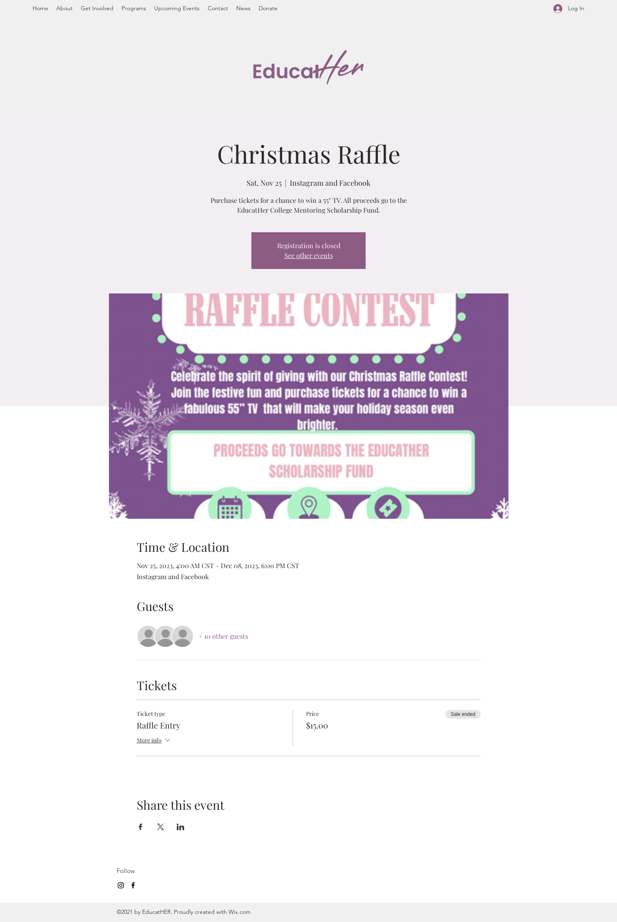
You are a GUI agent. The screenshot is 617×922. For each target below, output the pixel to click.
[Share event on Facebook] (140, 827)
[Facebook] (133, 885)
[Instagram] (121, 885)
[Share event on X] (160, 827)
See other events (308, 255)
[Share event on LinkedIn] (180, 827)
